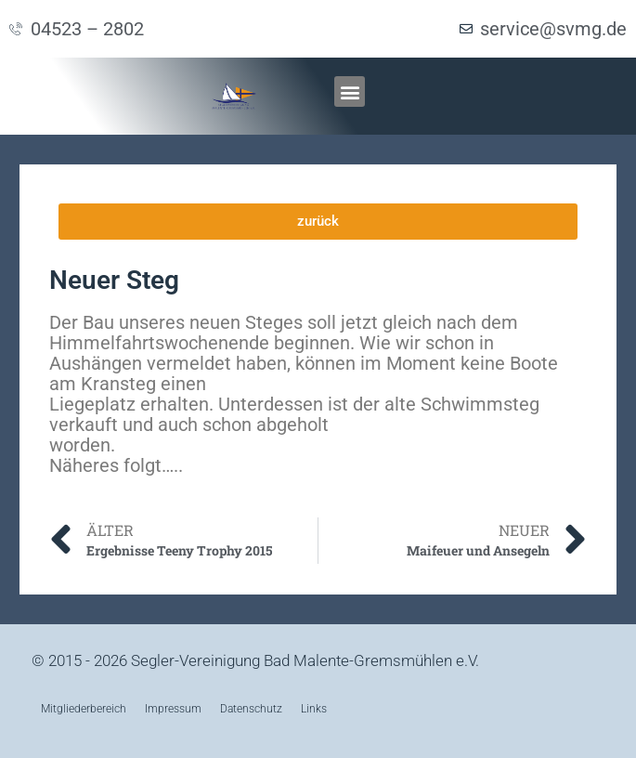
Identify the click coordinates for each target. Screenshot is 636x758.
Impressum (173, 708)
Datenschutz (251, 708)
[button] (349, 91)
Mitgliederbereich (83, 708)
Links (314, 708)
